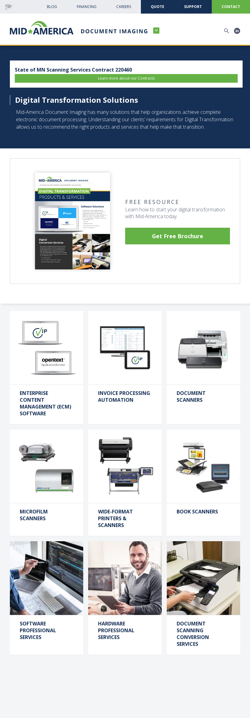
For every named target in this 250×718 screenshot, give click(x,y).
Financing (86, 6)
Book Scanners (197, 511)
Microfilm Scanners (34, 515)
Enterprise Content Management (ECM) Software (45, 403)
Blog (52, 6)
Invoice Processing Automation (124, 396)
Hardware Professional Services (116, 630)
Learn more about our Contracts (126, 78)
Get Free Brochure (177, 236)
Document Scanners (191, 396)
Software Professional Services (38, 630)
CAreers (123, 6)
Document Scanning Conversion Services (193, 633)
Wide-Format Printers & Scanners (115, 518)
